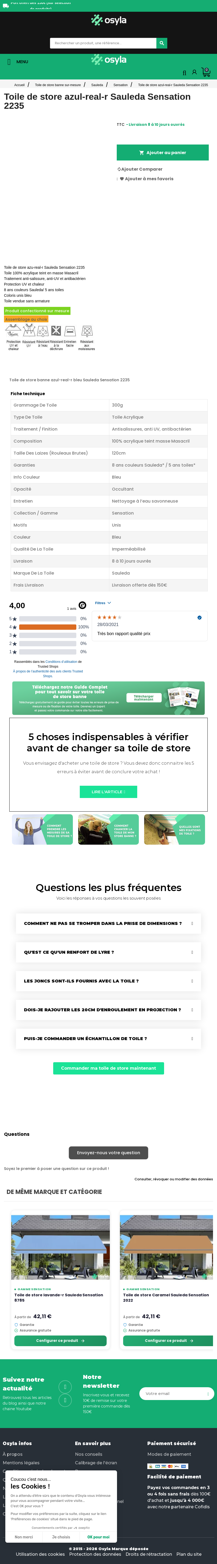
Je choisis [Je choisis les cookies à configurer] (61, 1537)
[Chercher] (161, 43)
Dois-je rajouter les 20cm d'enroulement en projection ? (102, 1009)
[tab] (108, 923)
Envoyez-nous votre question (108, 1153)
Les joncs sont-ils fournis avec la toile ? (81, 981)
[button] (108, 792)
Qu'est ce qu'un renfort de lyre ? (69, 952)
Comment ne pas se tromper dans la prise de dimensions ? (103, 923)
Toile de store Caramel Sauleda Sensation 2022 (166, 1297)
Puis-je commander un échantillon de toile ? (85, 1038)
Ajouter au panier (162, 153)
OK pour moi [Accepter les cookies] (98, 1537)
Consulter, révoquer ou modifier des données (174, 1179)
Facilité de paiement (174, 1476)
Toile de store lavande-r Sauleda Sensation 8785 (58, 1297)
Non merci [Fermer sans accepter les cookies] (24, 1537)
